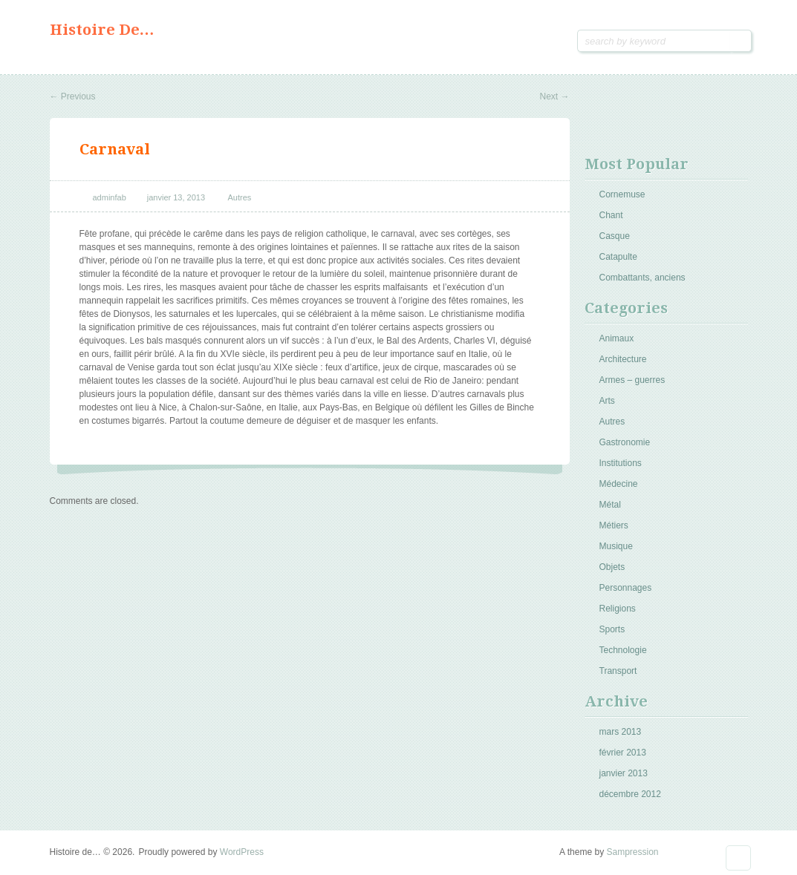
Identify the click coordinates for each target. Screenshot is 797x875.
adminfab (109, 197)
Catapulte (618, 257)
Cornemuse (622, 194)
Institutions (620, 463)
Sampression (632, 852)
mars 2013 (620, 732)
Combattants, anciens (642, 277)
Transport (618, 671)
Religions (617, 608)
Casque (614, 236)
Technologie (623, 650)
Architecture (623, 359)
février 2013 (622, 752)
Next (554, 96)
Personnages (625, 588)
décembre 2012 (630, 794)
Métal (610, 504)
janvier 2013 (623, 773)
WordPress (242, 852)
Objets (612, 567)
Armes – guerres (632, 380)
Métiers (613, 525)
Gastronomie (625, 442)
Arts (607, 401)
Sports (612, 629)
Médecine (618, 484)
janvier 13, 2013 (176, 197)
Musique (616, 546)
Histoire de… (102, 30)
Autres (240, 197)
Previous (73, 96)
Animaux (616, 338)
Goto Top (738, 858)
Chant (611, 215)
